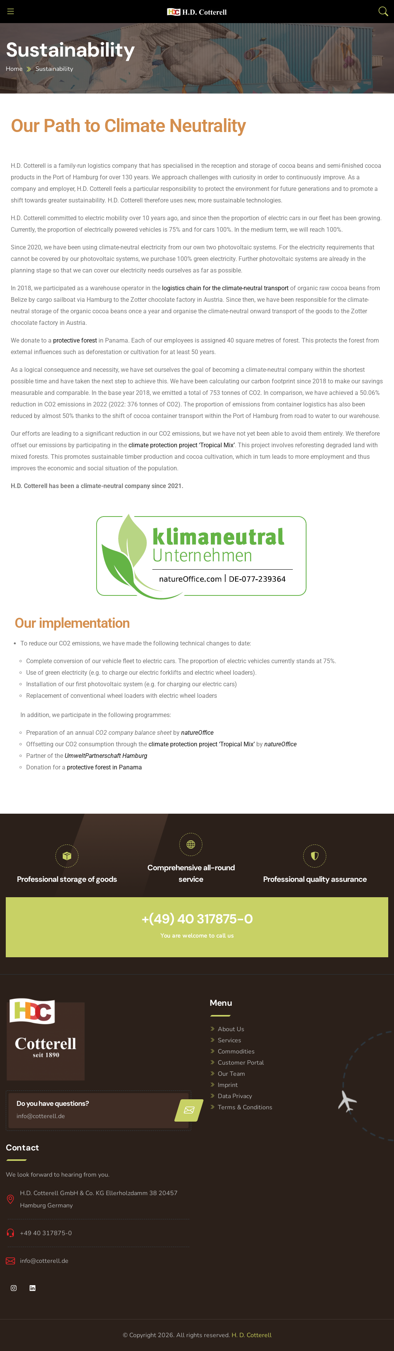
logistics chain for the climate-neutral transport (225, 288)
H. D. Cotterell (252, 1335)
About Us (231, 1029)
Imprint (228, 1085)
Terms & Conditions (245, 1107)
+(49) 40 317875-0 (197, 919)
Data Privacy (235, 1096)
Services (229, 1040)
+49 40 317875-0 (46, 1233)
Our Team (231, 1074)
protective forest (75, 340)
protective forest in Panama (104, 767)
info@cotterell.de (41, 1116)
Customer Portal (241, 1062)
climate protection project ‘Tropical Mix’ (182, 445)
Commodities (236, 1051)
